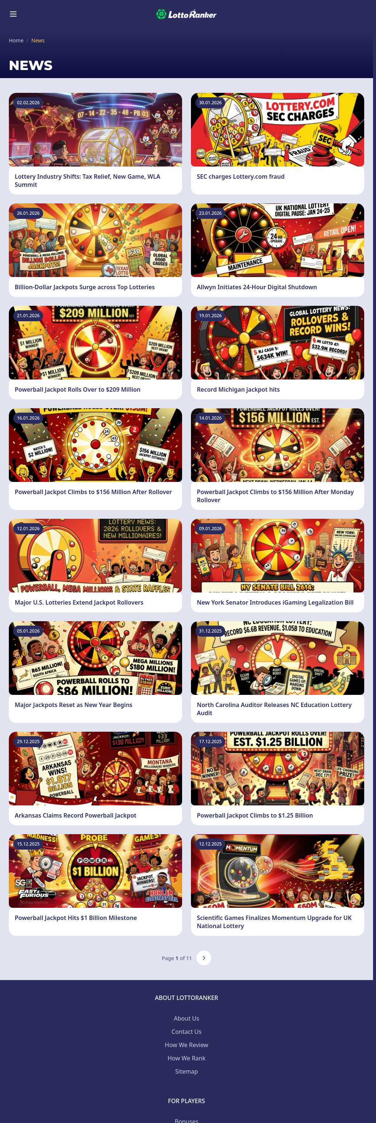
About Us (186, 1018)
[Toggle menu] (13, 14)
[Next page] (203, 958)
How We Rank (186, 1058)
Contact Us (186, 1032)
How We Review (186, 1045)
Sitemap (186, 1071)
